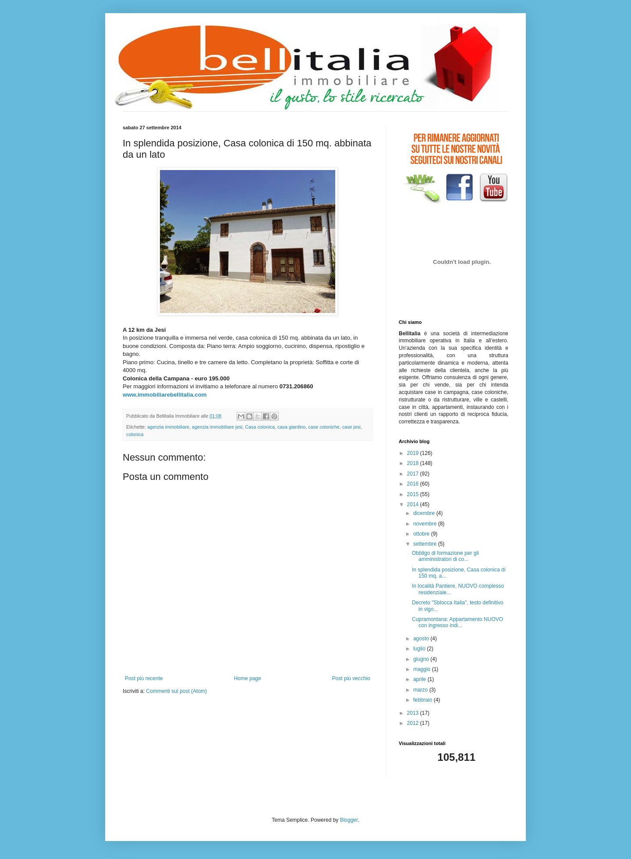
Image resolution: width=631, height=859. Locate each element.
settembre (425, 544)
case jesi (351, 427)
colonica (135, 434)
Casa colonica (260, 427)
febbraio (423, 700)
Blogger (349, 820)
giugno (421, 659)
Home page (247, 678)
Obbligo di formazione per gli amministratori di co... (445, 556)
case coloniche (323, 427)
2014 (413, 504)
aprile (420, 679)
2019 (413, 453)
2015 (413, 494)
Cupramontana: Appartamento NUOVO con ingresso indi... (457, 622)
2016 (413, 484)
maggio (422, 669)
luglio (420, 649)
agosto (421, 638)
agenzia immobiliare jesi (217, 427)
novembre (425, 524)
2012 (413, 723)
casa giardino (291, 427)
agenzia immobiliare (168, 427)
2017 (413, 474)
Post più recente (144, 678)
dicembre (424, 513)
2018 (413, 463)
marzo (421, 690)
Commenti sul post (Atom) (176, 691)
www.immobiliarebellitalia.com (165, 394)
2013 (413, 713)
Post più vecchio (351, 678)
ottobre (422, 534)
